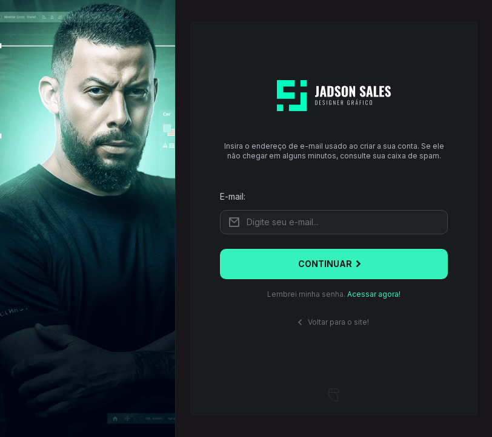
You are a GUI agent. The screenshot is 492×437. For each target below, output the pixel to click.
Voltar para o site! (331, 322)
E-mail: (232, 196)
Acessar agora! (374, 294)
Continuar (331, 264)
